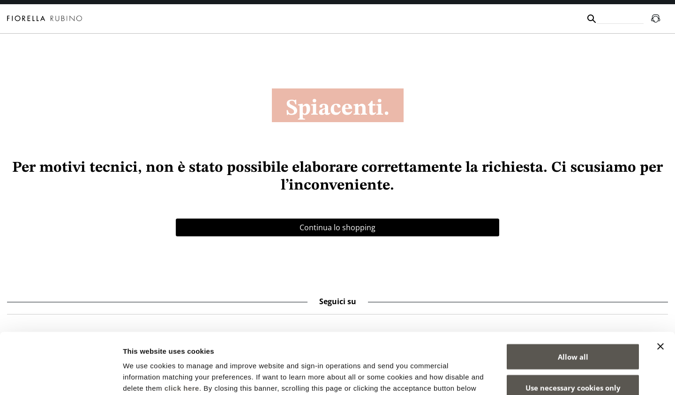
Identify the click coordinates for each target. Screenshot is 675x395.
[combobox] (620, 18)
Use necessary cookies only (573, 326)
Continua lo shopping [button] (337, 227)
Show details (492, 376)
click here (182, 327)
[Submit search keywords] (591, 19)
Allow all (573, 295)
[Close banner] (660, 285)
